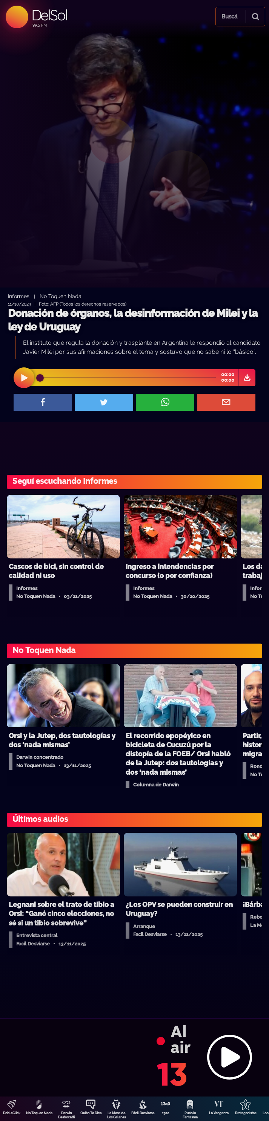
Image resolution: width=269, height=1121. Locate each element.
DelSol (49, 15)
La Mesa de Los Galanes (116, 1115)
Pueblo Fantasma (190, 1115)
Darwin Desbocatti (66, 1115)
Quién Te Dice (90, 1113)
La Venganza (219, 1113)
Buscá (229, 16)
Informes (18, 296)
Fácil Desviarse (142, 1113)
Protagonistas (245, 1113)
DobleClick (11, 1113)
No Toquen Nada (39, 1113)
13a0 (165, 1113)
